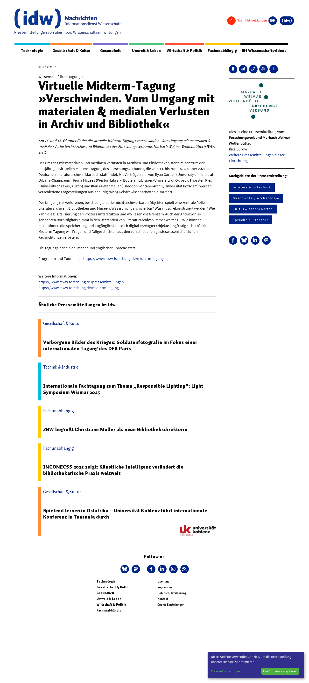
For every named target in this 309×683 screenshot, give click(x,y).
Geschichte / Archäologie (256, 198)
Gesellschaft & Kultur (71, 51)
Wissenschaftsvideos (264, 51)
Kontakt (162, 599)
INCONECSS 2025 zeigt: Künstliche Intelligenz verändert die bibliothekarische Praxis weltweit (113, 470)
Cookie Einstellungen (170, 605)
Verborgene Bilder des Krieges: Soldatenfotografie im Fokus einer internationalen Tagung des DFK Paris (120, 345)
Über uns (163, 581)
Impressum (164, 587)
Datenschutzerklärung (171, 593)
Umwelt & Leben (146, 51)
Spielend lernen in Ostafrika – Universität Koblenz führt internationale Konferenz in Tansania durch (125, 513)
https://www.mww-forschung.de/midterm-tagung (123, 258)
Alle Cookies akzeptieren (280, 671)
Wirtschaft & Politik (184, 51)
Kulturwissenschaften (253, 209)
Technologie (32, 51)
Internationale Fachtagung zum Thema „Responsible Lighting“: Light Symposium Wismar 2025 (123, 389)
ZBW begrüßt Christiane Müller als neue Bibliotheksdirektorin (115, 429)
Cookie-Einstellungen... (227, 671)
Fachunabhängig (222, 51)
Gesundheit (110, 51)
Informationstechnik (252, 187)
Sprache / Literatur (250, 220)
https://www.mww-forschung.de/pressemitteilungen (81, 281)
